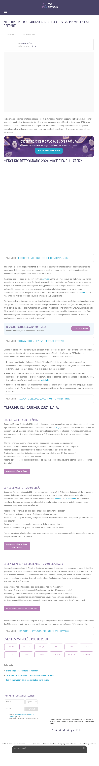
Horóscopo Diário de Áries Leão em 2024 (16, 546)
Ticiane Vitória (26, 43)
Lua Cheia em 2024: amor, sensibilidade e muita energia (27, 680)
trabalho (81, 292)
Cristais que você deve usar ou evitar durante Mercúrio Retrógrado (44, 631)
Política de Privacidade (49, 744)
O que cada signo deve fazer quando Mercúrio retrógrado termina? (44, 399)
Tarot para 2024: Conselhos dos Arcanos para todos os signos (30, 675)
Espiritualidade (28, 34)
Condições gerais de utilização (67, 744)
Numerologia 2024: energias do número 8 (22, 671)
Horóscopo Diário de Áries (16, 471)
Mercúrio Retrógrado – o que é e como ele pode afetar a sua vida (43, 258)
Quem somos (36, 744)
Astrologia (12, 34)
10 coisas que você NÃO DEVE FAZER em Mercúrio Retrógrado (41, 341)
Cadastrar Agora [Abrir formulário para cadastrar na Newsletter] (81, 329)
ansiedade (45, 380)
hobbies (58, 499)
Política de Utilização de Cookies (87, 744)
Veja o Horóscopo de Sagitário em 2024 (21, 609)
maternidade (71, 499)
